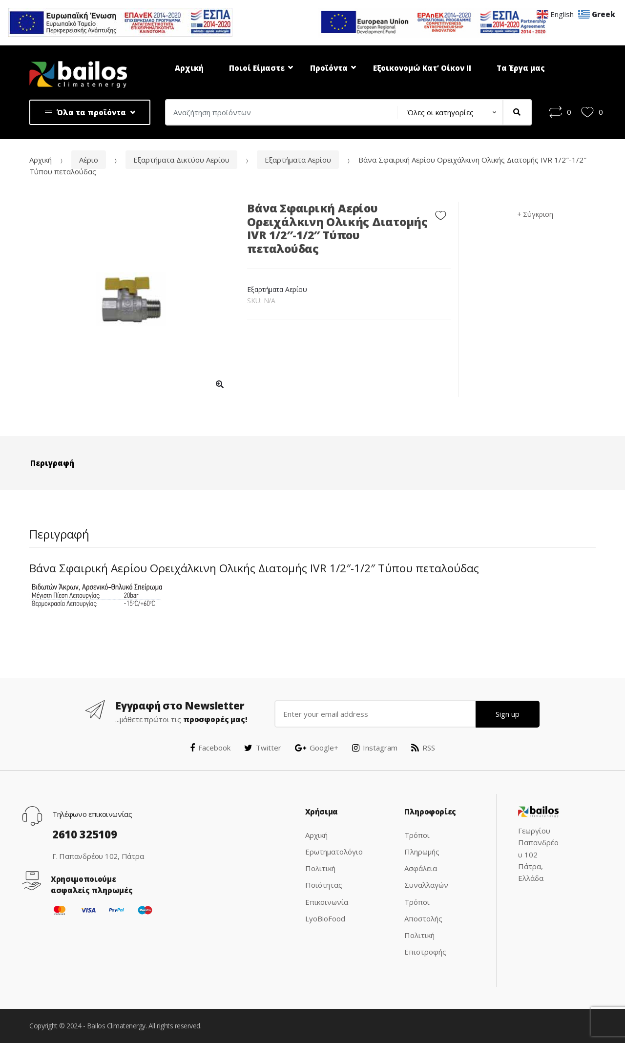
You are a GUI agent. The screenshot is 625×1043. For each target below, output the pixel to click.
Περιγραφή (52, 463)
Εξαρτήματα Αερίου (298, 160)
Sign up (508, 714)
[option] (131, 299)
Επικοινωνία (326, 902)
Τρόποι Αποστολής (423, 910)
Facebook (210, 747)
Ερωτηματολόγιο (334, 851)
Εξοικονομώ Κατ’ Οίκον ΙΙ (422, 68)
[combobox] (278, 112)
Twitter (262, 747)
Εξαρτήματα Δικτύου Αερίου (181, 160)
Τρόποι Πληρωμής (421, 843)
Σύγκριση (538, 214)
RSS (423, 747)
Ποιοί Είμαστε (257, 68)
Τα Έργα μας (521, 68)
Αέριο (88, 160)
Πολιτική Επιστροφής (425, 943)
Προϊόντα (329, 68)
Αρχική (189, 68)
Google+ (316, 747)
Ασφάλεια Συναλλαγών (426, 876)
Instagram (374, 747)
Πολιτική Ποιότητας (323, 876)
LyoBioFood (325, 918)
